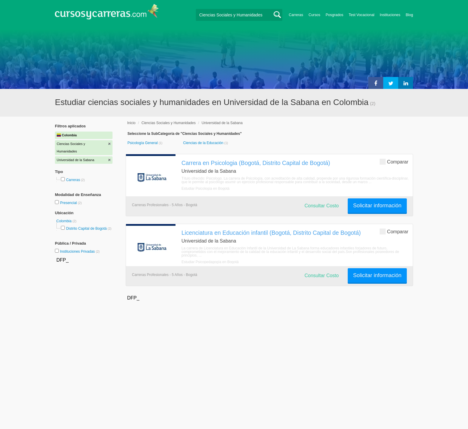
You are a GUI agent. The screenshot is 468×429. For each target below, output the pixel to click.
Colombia (64, 221)
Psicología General (143, 143)
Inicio (131, 123)
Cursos (314, 15)
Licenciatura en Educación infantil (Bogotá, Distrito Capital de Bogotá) (271, 232)
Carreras (296, 15)
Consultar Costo (321, 205)
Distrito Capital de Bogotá (86, 228)
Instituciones (390, 15)
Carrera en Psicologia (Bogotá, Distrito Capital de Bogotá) (255, 163)
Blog (409, 15)
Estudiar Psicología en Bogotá (205, 188)
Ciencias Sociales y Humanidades (168, 123)
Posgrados (334, 15)
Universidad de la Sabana (221, 123)
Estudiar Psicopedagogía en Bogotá (209, 262)
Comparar (394, 161)
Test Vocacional (361, 15)
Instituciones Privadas (80, 251)
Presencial (69, 203)
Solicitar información (377, 206)
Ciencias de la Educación (203, 143)
